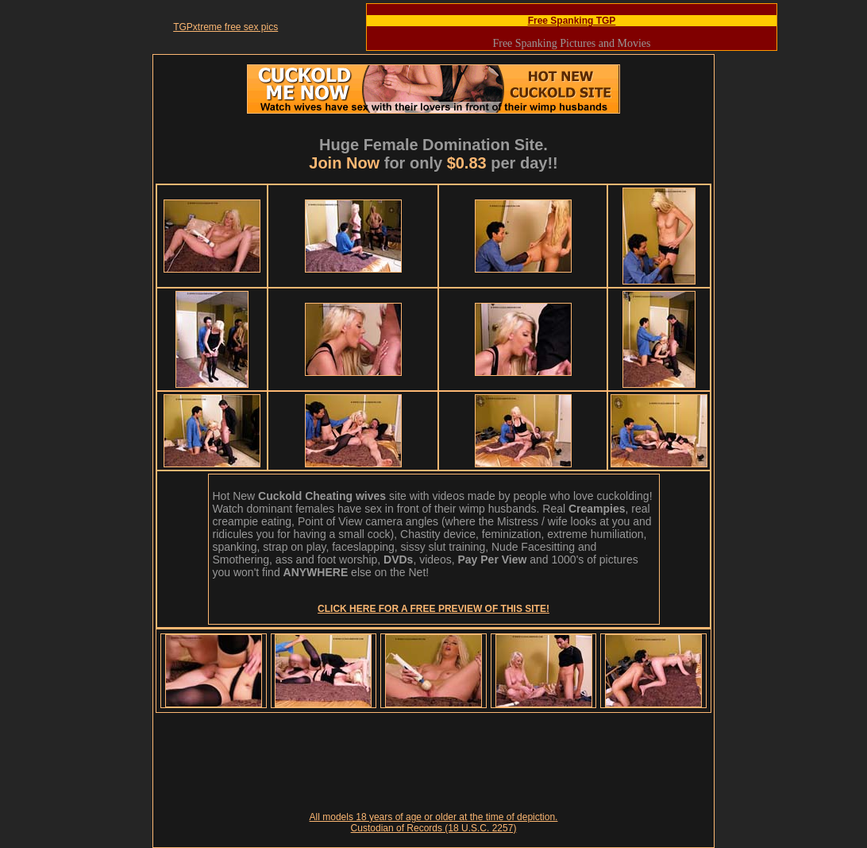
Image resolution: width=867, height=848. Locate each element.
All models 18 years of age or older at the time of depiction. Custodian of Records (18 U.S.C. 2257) (434, 822)
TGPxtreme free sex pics (225, 27)
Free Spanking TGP (572, 20)
